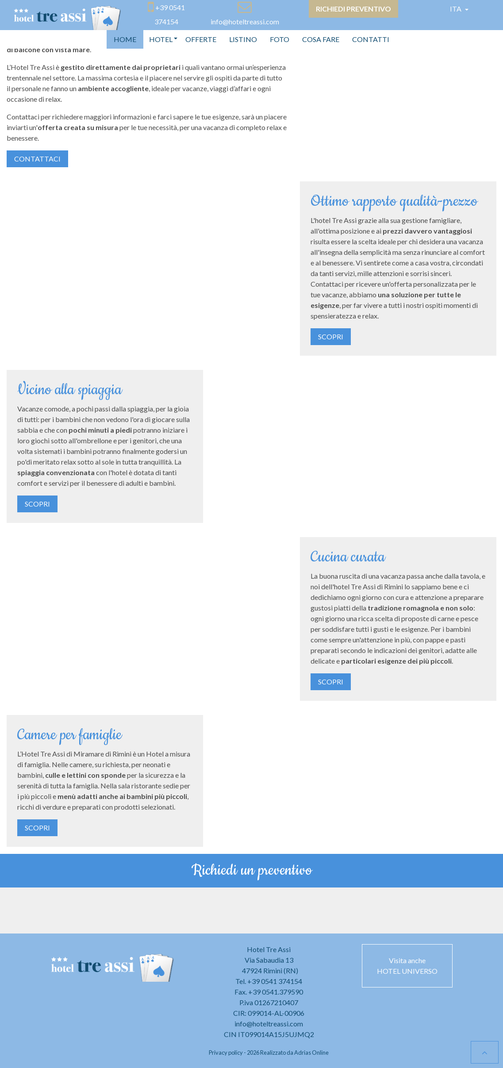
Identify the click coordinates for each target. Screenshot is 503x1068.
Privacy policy (226, 1052)
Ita (456, 8)
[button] (161, 39)
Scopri (330, 336)
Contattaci (37, 158)
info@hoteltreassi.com (268, 1023)
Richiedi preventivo (353, 8)
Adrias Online (311, 1052)
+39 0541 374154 (274, 981)
